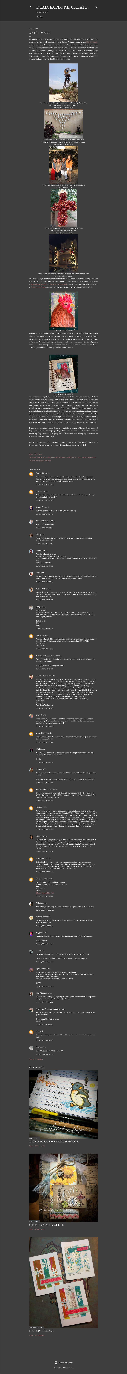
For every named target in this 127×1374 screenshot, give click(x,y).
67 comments (39, 1335)
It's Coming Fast (41, 1331)
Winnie (39, 807)
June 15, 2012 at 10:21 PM (44, 896)
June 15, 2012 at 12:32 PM (44, 742)
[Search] (96, 6)
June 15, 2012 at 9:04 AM (44, 649)
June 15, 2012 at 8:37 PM (44, 801)
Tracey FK (40, 473)
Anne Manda (41, 733)
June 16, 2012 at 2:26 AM (44, 944)
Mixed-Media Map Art (45, 893)
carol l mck (40, 589)
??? (37, 1031)
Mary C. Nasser (42, 879)
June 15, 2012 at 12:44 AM (45, 484)
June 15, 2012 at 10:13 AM (44, 708)
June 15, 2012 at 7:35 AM (44, 600)
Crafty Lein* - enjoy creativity (48, 1009)
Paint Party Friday (38, 287)
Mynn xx (39, 491)
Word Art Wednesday (58, 284)
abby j (38, 607)
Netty (38, 534)
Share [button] (31, 454)
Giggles (39, 933)
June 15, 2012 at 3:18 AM (44, 544)
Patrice (39, 769)
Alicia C (39, 715)
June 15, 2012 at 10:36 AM (45, 726)
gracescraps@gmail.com (46, 655)
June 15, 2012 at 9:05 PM (44, 829)
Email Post (38, 454)
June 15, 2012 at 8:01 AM (44, 629)
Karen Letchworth (43, 676)
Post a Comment (36, 1059)
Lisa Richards (41, 993)
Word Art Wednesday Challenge (40, 461)
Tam (38, 573)
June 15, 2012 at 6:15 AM (44, 582)
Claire (38, 1047)
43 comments (40, 1146)
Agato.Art (40, 507)
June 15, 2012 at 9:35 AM (44, 669)
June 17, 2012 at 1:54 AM (44, 1024)
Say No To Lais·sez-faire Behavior (53, 1141)
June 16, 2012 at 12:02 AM (45, 910)
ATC (44, 457)
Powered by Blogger (64, 1362)
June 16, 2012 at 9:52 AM (44, 986)
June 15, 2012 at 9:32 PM (44, 852)
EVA (38, 951)
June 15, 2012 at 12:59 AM (44, 514)
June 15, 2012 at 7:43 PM (44, 783)
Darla (38, 749)
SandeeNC (40, 858)
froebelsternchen (43, 521)
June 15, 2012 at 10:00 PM (45, 872)
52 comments (39, 1229)
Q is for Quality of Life (46, 1225)
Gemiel (39, 836)
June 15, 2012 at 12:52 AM (44, 500)
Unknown (40, 635)
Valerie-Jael (41, 917)
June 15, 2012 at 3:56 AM (44, 566)
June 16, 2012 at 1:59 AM (44, 926)
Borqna (39, 550)
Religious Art (91, 457)
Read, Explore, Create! (62, 7)
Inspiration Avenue (38, 284)
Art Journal (38, 457)
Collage (49, 457)
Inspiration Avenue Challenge (62, 457)
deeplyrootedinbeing (45, 789)
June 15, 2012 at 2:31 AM (44, 528)
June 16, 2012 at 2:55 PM (44, 1002)
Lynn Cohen (41, 969)
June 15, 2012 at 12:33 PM (44, 762)
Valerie (39, 903)
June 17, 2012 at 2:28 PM (44, 1054)
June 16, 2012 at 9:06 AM (44, 962)
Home (40, 17)
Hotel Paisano (92, 42)
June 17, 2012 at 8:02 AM (44, 1040)
